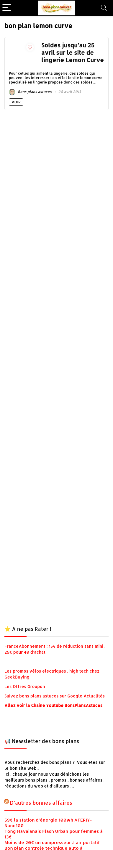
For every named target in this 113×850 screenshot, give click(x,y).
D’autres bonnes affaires (41, 802)
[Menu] (7, 8)
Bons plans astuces (30, 91)
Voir (16, 102)
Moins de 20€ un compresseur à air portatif (52, 842)
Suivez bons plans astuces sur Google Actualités (54, 695)
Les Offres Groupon (25, 686)
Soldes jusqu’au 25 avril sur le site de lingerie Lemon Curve (72, 52)
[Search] (104, 8)
